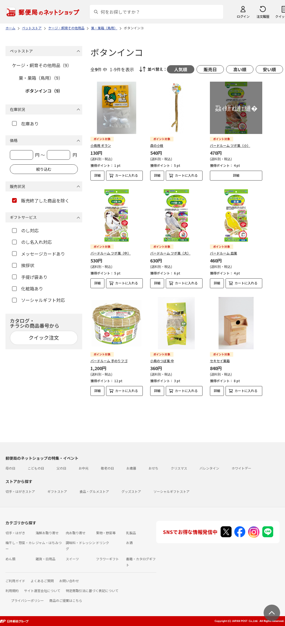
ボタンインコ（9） (44, 90)
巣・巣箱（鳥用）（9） (41, 78)
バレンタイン (209, 468)
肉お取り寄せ (76, 532)
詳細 (97, 175)
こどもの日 (36, 468)
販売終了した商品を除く (40, 200)
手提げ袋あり (29, 277)
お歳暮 (131, 468)
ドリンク (102, 542)
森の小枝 (156, 145)
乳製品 (131, 532)
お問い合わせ (69, 580)
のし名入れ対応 (32, 242)
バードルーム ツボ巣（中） (110, 253)
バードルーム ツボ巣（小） (230, 145)
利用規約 (12, 590)
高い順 (239, 69)
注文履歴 (262, 16)
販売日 (210, 69)
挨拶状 (23, 265)
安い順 (269, 69)
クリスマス (179, 468)
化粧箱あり (27, 288)
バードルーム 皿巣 (223, 253)
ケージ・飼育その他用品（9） (42, 65)
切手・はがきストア (20, 491)
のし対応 (25, 230)
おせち (153, 468)
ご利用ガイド (15, 580)
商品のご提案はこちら (65, 600)
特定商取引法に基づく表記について (92, 590)
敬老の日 (107, 468)
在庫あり (25, 123)
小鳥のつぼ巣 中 (162, 360)
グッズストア (131, 491)
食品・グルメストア (94, 491)
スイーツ (72, 558)
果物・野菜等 (106, 532)
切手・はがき (15, 532)
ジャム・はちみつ (49, 542)
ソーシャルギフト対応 (38, 300)
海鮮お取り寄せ (47, 532)
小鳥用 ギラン (100, 145)
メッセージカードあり (38, 253)
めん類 (10, 558)
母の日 (10, 468)
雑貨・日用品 (45, 558)
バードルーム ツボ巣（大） (170, 253)
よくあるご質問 (42, 580)
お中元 (84, 468)
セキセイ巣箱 (220, 360)
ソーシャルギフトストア (171, 491)
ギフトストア (57, 491)
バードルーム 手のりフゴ (108, 360)
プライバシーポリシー (27, 600)
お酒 (129, 542)
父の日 (61, 468)
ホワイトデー (241, 468)
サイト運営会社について (42, 590)
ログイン (243, 16)
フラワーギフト (107, 558)
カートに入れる (126, 175)
